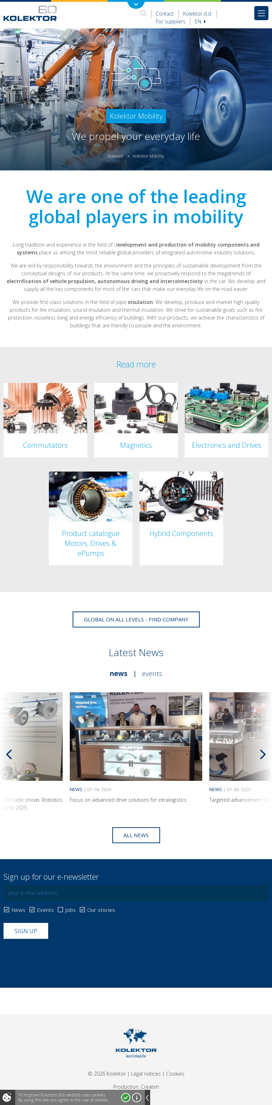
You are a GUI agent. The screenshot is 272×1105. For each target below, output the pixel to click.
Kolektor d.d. (197, 13)
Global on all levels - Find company (136, 619)
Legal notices (146, 1073)
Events (152, 673)
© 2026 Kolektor (107, 1073)
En (200, 21)
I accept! (125, 1097)
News (119, 673)
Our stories (101, 910)
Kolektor (116, 156)
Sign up (26, 931)
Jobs (70, 910)
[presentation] (57, 956)
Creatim (150, 1086)
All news (136, 835)
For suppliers (171, 21)
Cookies (175, 1073)
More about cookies (136, 1097)
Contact (165, 13)
